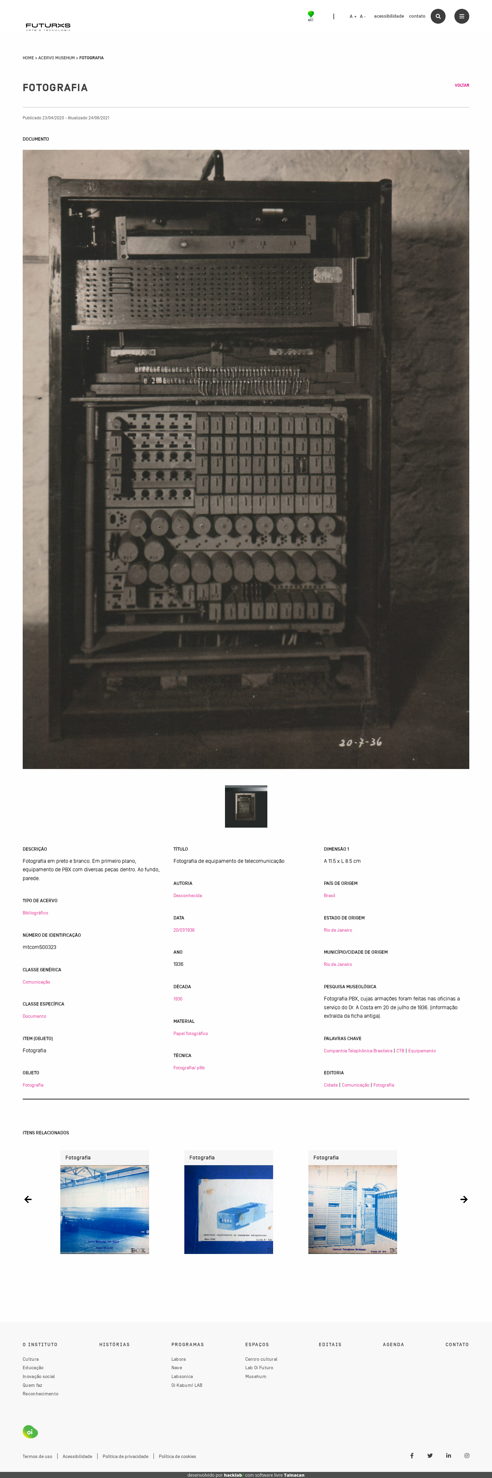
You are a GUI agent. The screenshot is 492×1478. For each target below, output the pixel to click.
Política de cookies (177, 1456)
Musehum (255, 1376)
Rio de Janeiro (338, 930)
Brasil (329, 895)
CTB (400, 1050)
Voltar (462, 85)
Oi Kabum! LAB (187, 1385)
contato (417, 16)
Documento (34, 1016)
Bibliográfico (35, 912)
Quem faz (32, 1385)
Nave (176, 1367)
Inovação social (39, 1376)
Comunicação (36, 982)
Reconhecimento (40, 1393)
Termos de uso (37, 1456)
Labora (178, 1359)
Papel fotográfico (190, 1033)
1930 (177, 998)
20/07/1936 (183, 930)
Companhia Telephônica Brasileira (358, 1050)
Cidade (331, 1085)
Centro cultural (261, 1359)
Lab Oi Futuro (259, 1367)
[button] (28, 1199)
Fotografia (33, 1085)
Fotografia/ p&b (189, 1067)
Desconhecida (187, 895)
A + (353, 16)
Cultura (31, 1359)
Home (28, 58)
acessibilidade (389, 16)
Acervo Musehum (56, 58)
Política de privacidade (125, 1456)
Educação (33, 1367)
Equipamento (422, 1050)
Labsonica (182, 1376)
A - (363, 16)
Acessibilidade (77, 1456)
